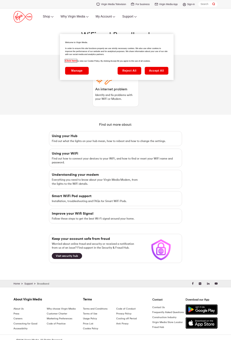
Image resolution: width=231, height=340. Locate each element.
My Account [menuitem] (104, 16)
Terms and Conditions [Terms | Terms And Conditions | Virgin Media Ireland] (95, 309)
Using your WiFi (65, 153)
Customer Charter (57, 314)
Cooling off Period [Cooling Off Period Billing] (126, 318)
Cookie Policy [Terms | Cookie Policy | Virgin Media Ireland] (90, 328)
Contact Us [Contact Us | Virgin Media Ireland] (158, 307)
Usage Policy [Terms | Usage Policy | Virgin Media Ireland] (90, 318)
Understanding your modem (75, 174)
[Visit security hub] (67, 256)
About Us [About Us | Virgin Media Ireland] (18, 309)
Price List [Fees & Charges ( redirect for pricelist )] (88, 323)
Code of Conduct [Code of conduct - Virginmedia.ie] (126, 309)
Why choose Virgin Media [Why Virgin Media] (61, 309)
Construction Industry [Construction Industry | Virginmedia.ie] (164, 317)
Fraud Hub (158, 327)
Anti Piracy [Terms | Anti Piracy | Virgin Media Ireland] (122, 323)
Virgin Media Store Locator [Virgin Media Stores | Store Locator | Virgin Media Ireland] (167, 322)
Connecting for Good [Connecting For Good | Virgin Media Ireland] (25, 323)
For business (143, 4)
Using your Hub (64, 136)
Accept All (156, 70)
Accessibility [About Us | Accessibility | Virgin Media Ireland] (20, 328)
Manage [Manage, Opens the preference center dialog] (76, 70)
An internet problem (111, 89)
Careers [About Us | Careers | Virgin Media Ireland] (17, 318)
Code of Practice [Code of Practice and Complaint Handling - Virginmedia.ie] (56, 323)
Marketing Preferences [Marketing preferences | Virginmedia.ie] (59, 318)
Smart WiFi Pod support (72, 196)
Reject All (129, 70)
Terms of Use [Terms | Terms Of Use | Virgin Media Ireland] (90, 314)
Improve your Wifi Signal (72, 213)
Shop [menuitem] (46, 16)
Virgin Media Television (113, 4)
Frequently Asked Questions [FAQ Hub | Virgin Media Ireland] (168, 312)
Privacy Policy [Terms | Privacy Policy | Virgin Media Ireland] (123, 314)
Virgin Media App (168, 4)
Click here (71, 60)
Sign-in (191, 4)
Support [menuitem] (127, 16)
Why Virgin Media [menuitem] (73, 16)
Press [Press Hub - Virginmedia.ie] (16, 314)
